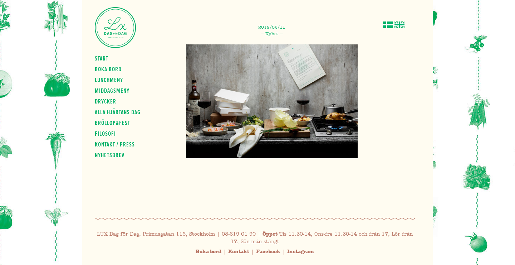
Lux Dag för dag (115, 27)
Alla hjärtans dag (118, 112)
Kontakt (238, 251)
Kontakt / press (115, 144)
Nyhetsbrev (109, 155)
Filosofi (105, 133)
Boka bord (108, 69)
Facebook (268, 251)
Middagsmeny (112, 90)
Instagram (300, 251)
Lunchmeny (109, 79)
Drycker (105, 101)
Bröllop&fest (112, 122)
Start (101, 58)
